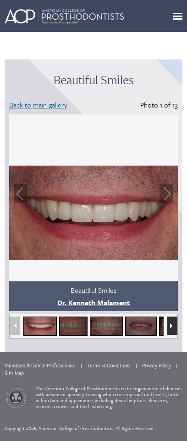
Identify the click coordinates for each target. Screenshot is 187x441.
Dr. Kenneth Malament (93, 302)
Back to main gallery (38, 105)
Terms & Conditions (109, 365)
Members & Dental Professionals (40, 365)
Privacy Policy (156, 365)
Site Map (14, 373)
